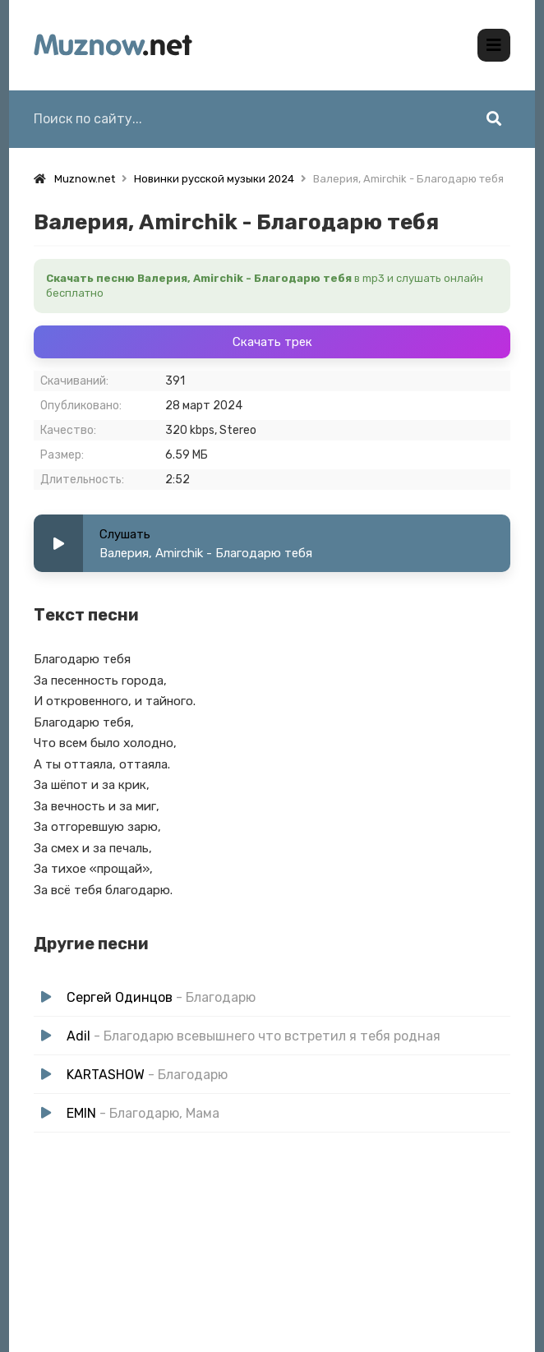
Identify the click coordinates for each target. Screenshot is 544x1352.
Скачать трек (272, 342)
